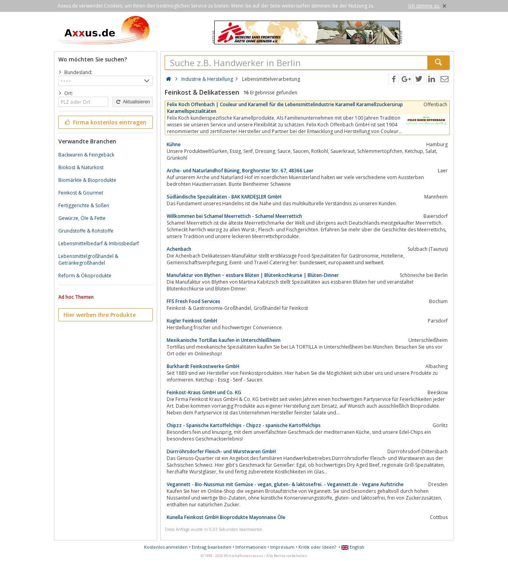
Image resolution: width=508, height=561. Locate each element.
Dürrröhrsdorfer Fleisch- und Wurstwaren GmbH (221, 451)
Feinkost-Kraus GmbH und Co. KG (204, 392)
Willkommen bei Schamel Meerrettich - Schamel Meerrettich (234, 216)
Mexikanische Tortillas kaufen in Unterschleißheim (224, 340)
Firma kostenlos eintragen (105, 122)
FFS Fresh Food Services (193, 301)
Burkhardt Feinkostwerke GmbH (203, 366)
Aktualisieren (132, 102)
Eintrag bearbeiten (211, 547)
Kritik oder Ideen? (317, 547)
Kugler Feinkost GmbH (192, 320)
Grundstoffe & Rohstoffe (86, 230)
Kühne (174, 144)
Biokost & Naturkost (81, 167)
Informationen (250, 547)
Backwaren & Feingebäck (86, 154)
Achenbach (179, 249)
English (352, 547)
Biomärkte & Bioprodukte (87, 180)
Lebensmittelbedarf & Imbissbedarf (98, 243)
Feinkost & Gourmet (80, 192)
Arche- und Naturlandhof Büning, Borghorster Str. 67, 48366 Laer (240, 170)
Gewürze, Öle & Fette (82, 218)
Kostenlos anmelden (166, 547)
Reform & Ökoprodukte (85, 275)
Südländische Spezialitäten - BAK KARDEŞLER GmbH (224, 196)
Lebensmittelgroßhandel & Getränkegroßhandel (88, 259)
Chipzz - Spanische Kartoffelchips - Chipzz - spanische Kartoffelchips (244, 425)
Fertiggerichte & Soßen (83, 205)
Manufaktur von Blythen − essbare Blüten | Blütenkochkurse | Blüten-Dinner (253, 275)
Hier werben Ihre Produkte (100, 315)
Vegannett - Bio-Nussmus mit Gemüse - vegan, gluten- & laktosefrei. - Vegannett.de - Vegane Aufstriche (285, 484)
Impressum (282, 547)
